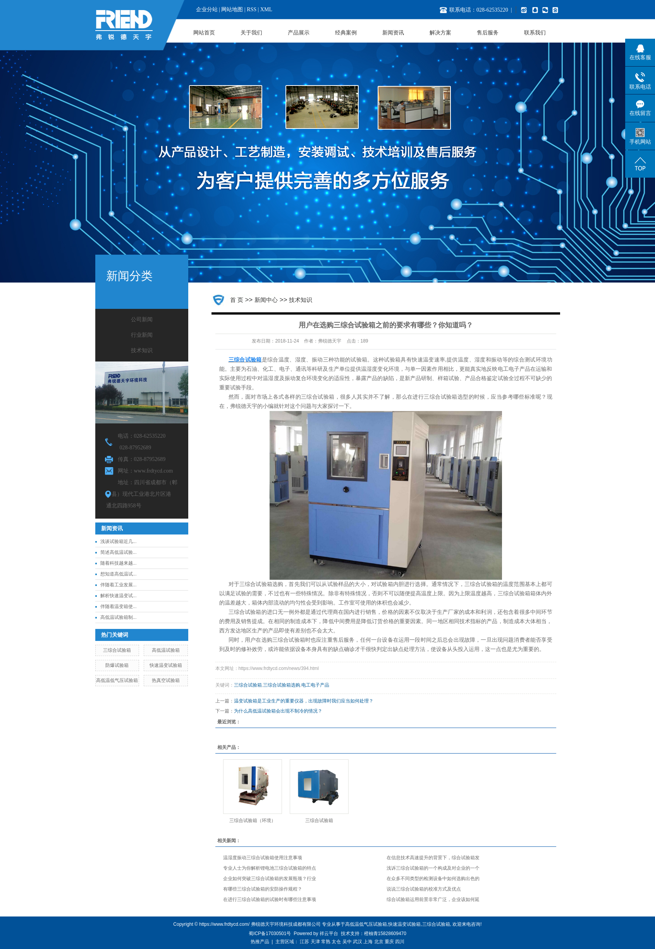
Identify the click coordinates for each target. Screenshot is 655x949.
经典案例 (346, 33)
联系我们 (535, 33)
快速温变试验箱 (166, 665)
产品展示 (298, 33)
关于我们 (251, 33)
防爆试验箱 (117, 665)
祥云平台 (329, 933)
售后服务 (488, 33)
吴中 (347, 941)
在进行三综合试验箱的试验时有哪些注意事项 (269, 899)
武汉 (357, 941)
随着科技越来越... (118, 563)
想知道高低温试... (118, 574)
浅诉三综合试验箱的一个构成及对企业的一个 (433, 868)
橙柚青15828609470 (385, 933)
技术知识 (142, 350)
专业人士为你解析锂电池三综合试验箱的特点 (269, 868)
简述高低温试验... (118, 552)
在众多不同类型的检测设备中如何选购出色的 (433, 878)
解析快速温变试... (118, 595)
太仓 (336, 941)
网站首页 (204, 33)
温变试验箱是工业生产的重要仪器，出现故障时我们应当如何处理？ (303, 701)
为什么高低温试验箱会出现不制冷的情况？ (278, 711)
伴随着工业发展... (118, 585)
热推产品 (260, 941)
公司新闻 (142, 319)
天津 (315, 941)
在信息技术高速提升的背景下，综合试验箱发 (433, 857)
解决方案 (440, 33)
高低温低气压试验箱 (117, 680)
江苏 (304, 941)
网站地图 (232, 9)
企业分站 (207, 9)
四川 (399, 941)
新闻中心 (266, 299)
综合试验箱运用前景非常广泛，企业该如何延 (433, 899)
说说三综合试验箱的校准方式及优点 (424, 889)
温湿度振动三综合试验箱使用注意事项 (262, 857)
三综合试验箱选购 (281, 685)
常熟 (325, 941)
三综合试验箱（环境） (252, 820)
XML (266, 9)
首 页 (236, 299)
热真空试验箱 (166, 680)
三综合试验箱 (117, 650)
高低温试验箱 (166, 650)
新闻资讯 (393, 33)
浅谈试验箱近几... (118, 541)
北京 (378, 941)
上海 (368, 941)
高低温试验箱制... (118, 617)
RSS (251, 9)
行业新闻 (142, 335)
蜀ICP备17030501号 (270, 933)
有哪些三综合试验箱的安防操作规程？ (262, 889)
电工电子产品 (315, 685)
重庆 (389, 941)
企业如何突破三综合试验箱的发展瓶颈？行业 (269, 878)
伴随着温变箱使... (118, 606)
